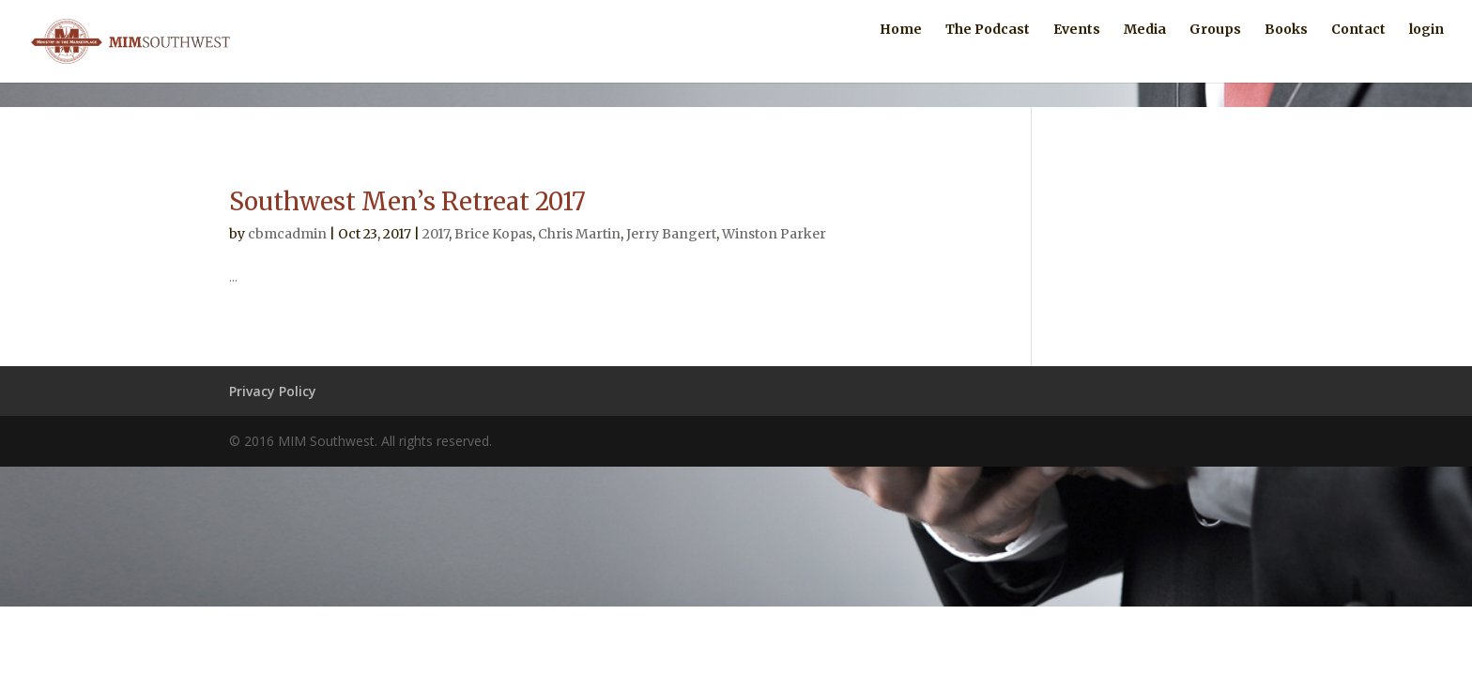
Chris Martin (579, 233)
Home (901, 54)
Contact (1358, 54)
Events (1076, 54)
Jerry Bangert (671, 233)
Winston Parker (774, 233)
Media (1145, 54)
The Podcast (987, 54)
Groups (1215, 54)
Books (1286, 54)
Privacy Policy (272, 391)
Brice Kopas (493, 233)
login (1426, 54)
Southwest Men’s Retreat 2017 (407, 201)
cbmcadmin (287, 233)
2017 (435, 233)
